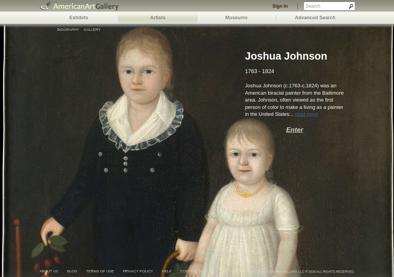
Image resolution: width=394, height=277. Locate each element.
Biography (68, 29)
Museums (236, 17)
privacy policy (138, 271)
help (167, 271)
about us (48, 271)
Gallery (92, 29)
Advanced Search (315, 17)
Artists (157, 17)
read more (306, 114)
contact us (192, 271)
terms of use (100, 271)
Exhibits (78, 17)
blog (72, 271)
